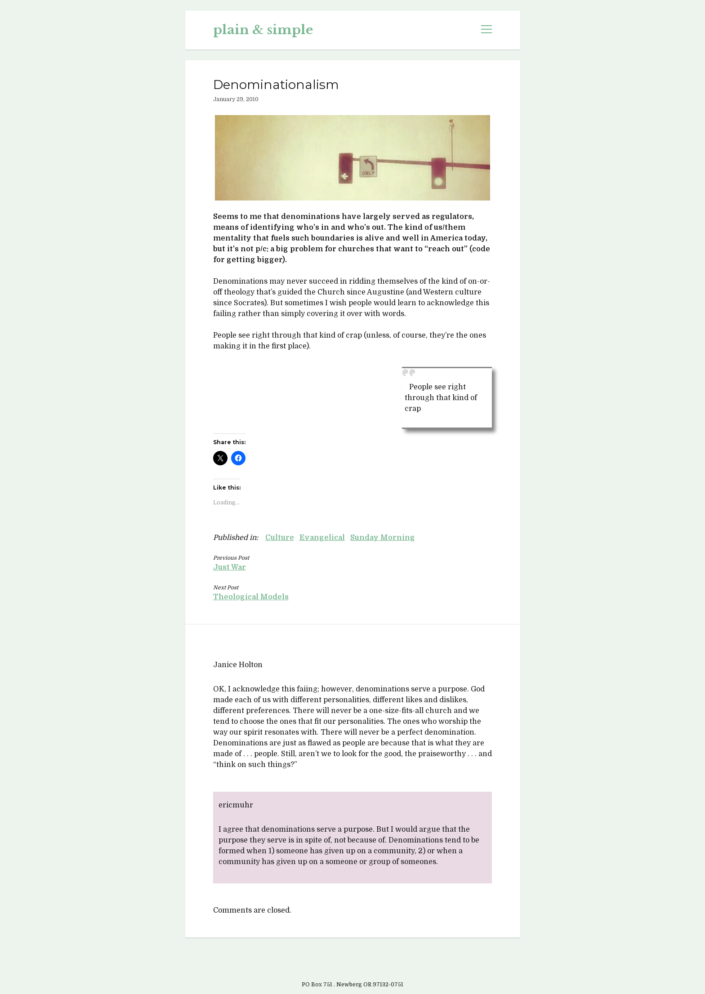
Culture (279, 538)
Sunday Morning (382, 538)
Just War (229, 567)
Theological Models (251, 597)
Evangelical (322, 538)
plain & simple (263, 30)
